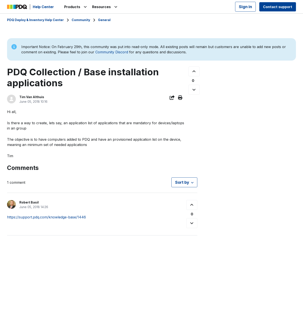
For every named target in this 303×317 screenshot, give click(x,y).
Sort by (182, 182)
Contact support (277, 7)
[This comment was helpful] (191, 205)
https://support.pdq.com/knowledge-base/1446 (46, 217)
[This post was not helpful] (194, 90)
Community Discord (111, 52)
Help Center (43, 7)
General (104, 20)
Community (81, 20)
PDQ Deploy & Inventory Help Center (35, 20)
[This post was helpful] (194, 71)
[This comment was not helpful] (191, 223)
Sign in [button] (245, 6)
